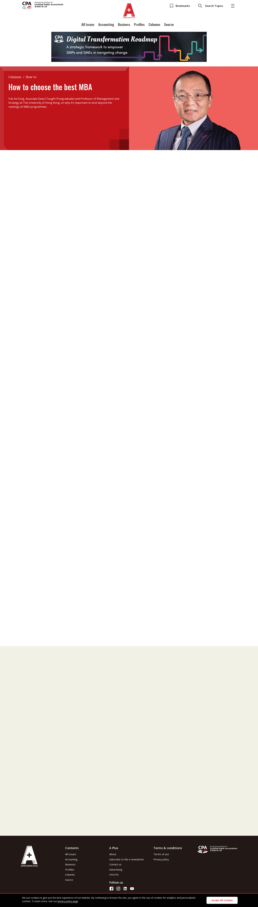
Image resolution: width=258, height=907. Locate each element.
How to (31, 77)
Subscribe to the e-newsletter (126, 859)
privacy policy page (68, 901)
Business (124, 25)
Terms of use (161, 854)
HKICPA (113, 874)
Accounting (106, 25)
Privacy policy (161, 859)
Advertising (115, 869)
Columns (154, 25)
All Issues (87, 25)
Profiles (139, 25)
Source (169, 25)
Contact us (115, 864)
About (112, 854)
